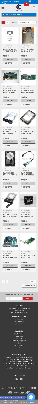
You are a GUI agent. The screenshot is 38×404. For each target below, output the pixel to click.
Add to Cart (10, 59)
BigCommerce (12, 402)
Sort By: (14, 22)
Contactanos (19, 336)
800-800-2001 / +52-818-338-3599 (11, 2)
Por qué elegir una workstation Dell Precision (19, 368)
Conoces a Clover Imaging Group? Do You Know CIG (19, 357)
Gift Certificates (19, 319)
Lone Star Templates (28, 402)
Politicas (19, 343)
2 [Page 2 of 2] (6, 281)
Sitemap (15, 400)
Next (33, 281)
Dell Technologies (7, 45)
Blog (19, 347)
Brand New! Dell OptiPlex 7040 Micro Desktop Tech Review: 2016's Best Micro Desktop (19, 364)
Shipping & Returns (19, 324)
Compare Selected (29, 286)
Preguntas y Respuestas (19, 340)
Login (16, 321)
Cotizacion (28, 100)
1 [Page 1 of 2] (3, 281)
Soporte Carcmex (19, 334)
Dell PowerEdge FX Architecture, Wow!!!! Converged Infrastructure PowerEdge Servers (19, 360)
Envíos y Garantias (19, 345)
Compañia (19, 338)
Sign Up (21, 321)
